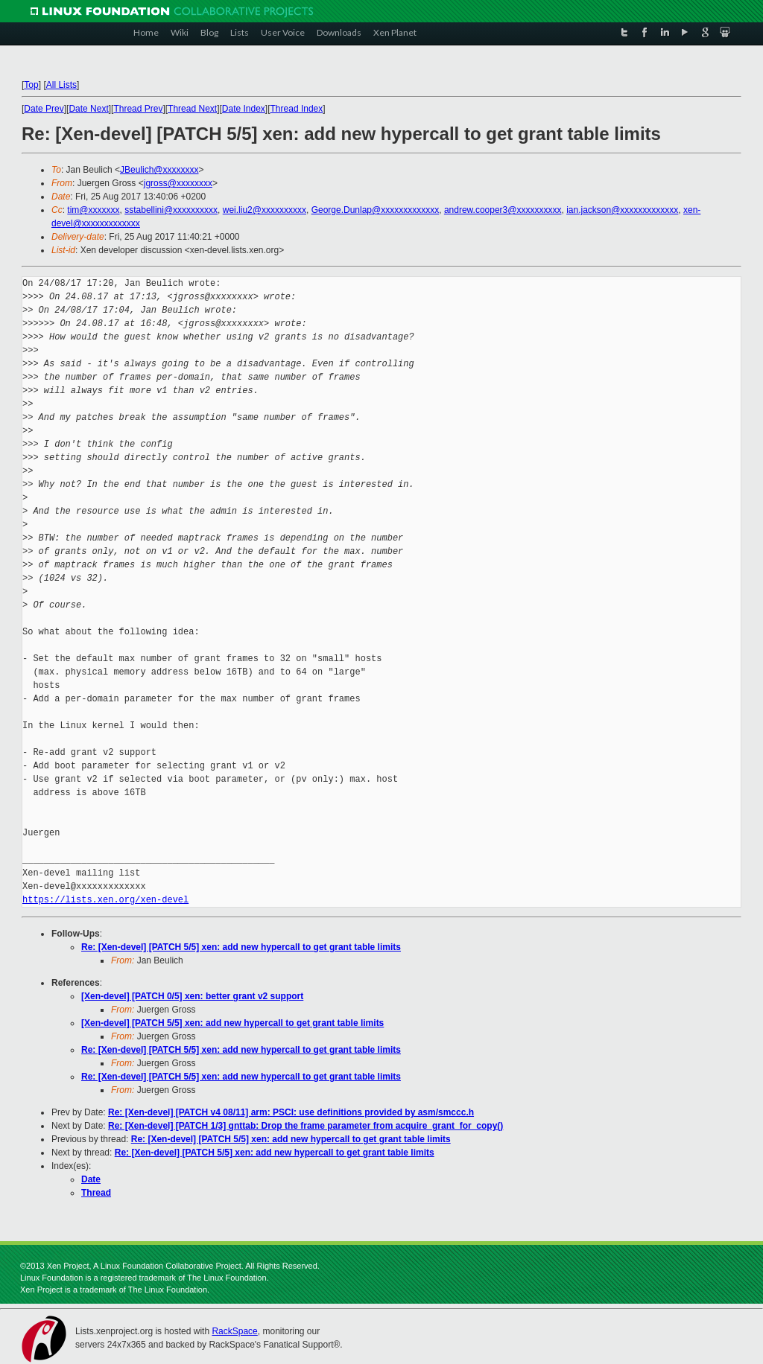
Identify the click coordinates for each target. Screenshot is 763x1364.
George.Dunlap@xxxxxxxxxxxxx (375, 210)
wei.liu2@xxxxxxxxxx (264, 210)
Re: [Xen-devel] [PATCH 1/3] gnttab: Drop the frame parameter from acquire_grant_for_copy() (305, 1126)
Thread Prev (137, 108)
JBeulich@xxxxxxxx (159, 170)
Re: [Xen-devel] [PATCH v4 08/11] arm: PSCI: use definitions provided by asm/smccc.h (291, 1112)
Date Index (243, 108)
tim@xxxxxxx (93, 210)
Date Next (88, 108)
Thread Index (296, 108)
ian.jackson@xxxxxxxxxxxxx (622, 210)
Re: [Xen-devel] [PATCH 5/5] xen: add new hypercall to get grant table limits (241, 947)
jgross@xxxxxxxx (178, 183)
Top (31, 85)
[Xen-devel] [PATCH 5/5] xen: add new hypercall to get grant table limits (232, 1023)
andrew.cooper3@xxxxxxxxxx (503, 210)
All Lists (61, 85)
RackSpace (234, 1331)
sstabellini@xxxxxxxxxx (171, 210)
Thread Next (192, 108)
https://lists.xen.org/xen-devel (105, 899)
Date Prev (43, 108)
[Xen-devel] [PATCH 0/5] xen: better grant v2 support (192, 996)
